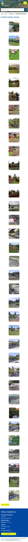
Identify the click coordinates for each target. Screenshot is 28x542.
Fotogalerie (11, 13)
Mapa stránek (16, 539)
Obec (6, 13)
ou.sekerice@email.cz (6, 530)
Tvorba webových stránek (9, 540)
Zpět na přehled (5, 504)
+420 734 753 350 (5, 526)
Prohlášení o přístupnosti (9, 539)
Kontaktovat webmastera (13, 538)
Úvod (2, 13)
